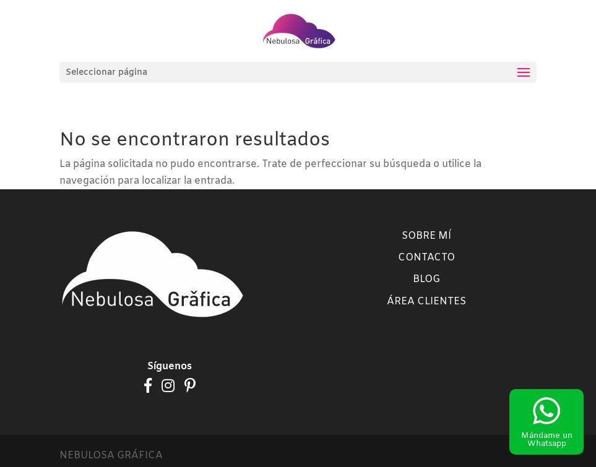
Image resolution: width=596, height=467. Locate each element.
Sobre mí (426, 235)
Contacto (426, 257)
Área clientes (426, 301)
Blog (426, 279)
